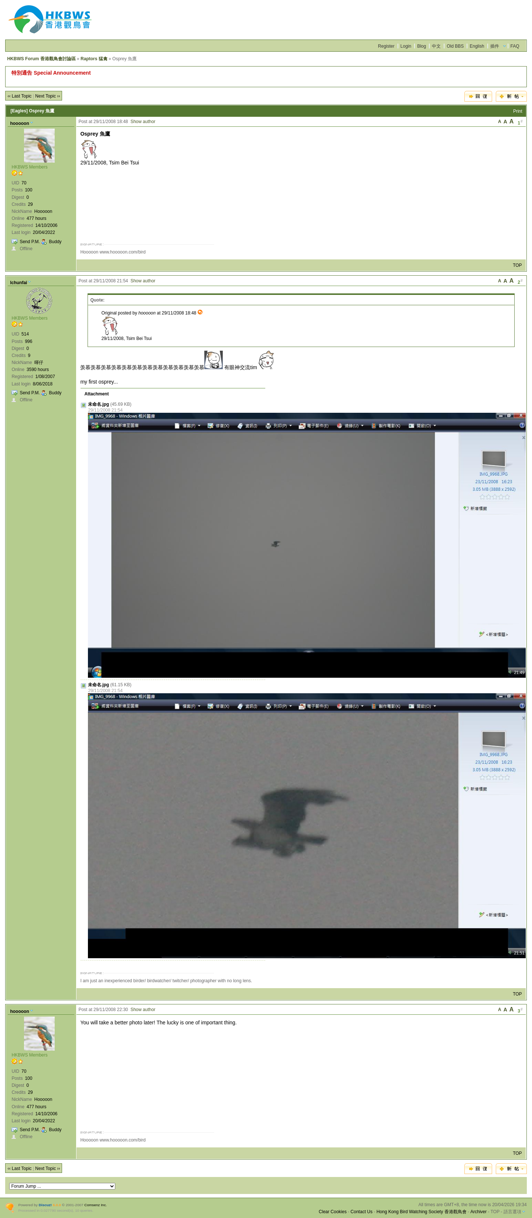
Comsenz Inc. (95, 1205)
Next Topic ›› (47, 96)
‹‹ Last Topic (19, 96)
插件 (494, 46)
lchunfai (18, 282)
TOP (517, 265)
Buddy (55, 241)
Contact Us (361, 1211)
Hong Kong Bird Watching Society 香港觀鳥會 (421, 1211)
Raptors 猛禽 (94, 58)
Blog (421, 46)
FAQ (515, 46)
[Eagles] (19, 110)
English (477, 46)
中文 (436, 46)
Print (517, 111)
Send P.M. (30, 241)
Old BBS (455, 46)
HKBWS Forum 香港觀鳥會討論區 (41, 58)
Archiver (478, 1211)
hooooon (19, 123)
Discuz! (45, 1205)
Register (386, 46)
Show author (142, 121)
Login (405, 46)
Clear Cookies (333, 1211)
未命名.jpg (98, 404)
